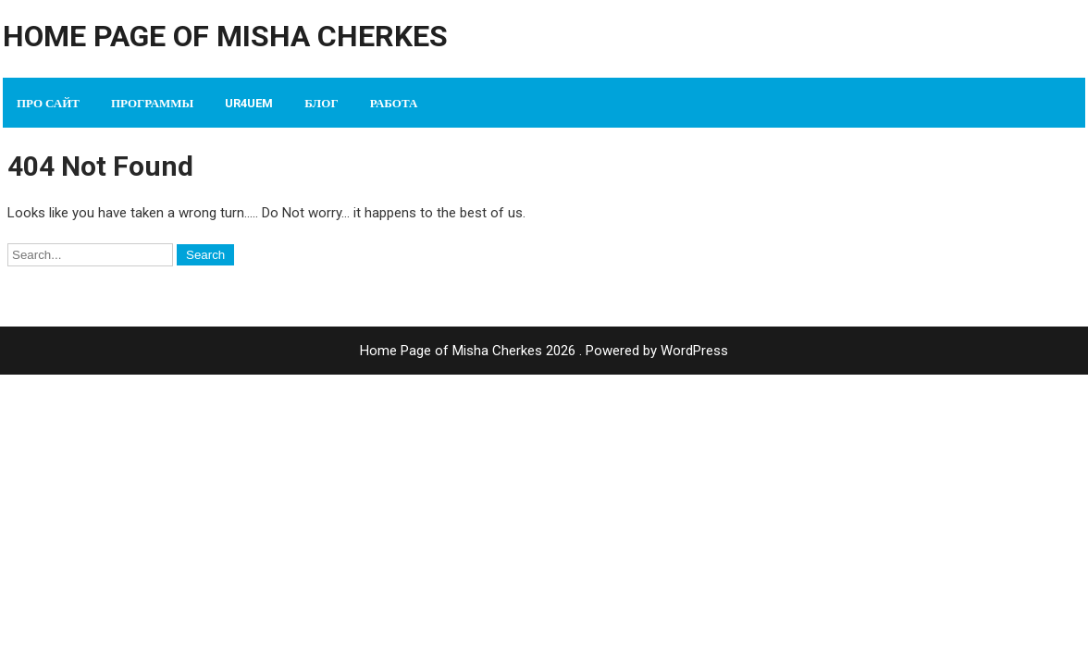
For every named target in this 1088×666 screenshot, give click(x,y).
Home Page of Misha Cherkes (225, 36)
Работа (394, 103)
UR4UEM (249, 103)
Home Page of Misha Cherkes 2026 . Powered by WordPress (544, 350)
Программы (152, 103)
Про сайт (48, 103)
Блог (321, 103)
